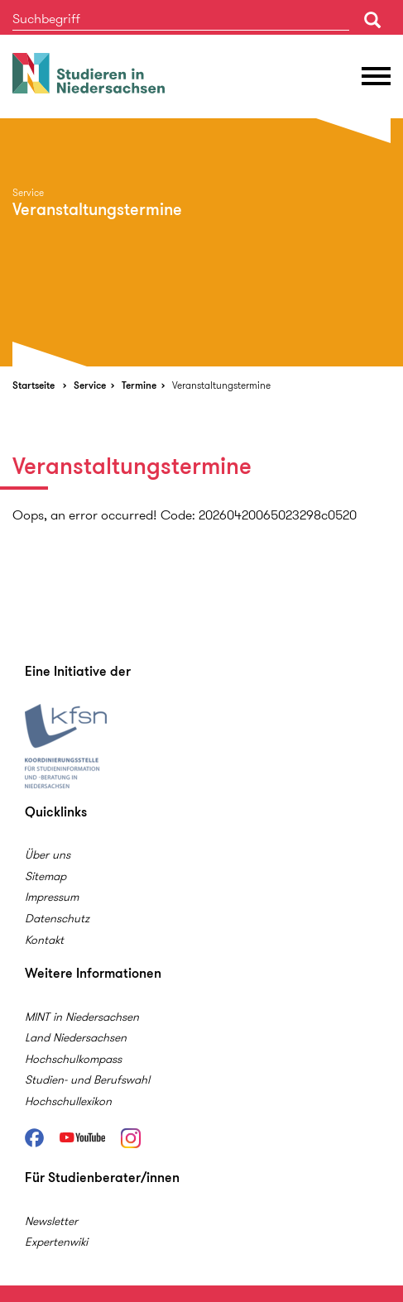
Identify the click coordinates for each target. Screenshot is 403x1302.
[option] (201, 242)
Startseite (33, 385)
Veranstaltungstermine (221, 385)
